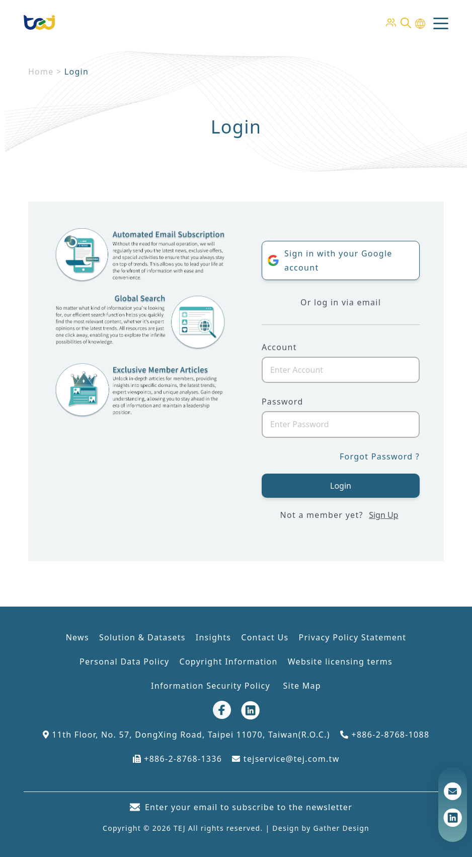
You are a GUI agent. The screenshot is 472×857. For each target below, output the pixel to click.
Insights (213, 637)
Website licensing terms (340, 661)
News (77, 637)
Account (279, 347)
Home (41, 71)
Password (282, 401)
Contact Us (264, 637)
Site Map (302, 685)
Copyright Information (228, 661)
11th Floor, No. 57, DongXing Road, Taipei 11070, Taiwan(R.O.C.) (186, 734)
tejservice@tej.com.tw (285, 758)
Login (340, 485)
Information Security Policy (212, 685)
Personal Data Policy (124, 661)
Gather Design (341, 828)
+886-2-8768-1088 (385, 734)
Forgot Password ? (380, 456)
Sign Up (383, 515)
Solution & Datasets (142, 637)
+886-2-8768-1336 (177, 758)
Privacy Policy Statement (352, 637)
